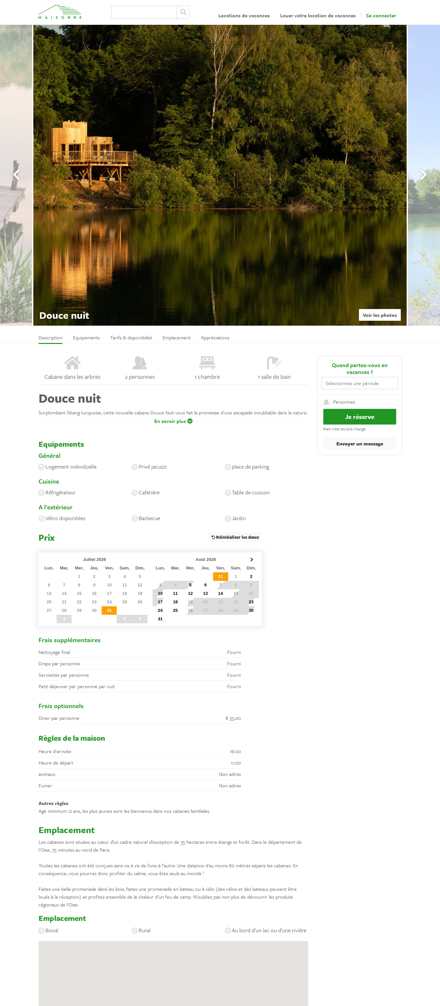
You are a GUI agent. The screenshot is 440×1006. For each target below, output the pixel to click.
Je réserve (359, 416)
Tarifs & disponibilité (131, 337)
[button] (173, 426)
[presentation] (16, 175)
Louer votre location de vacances (318, 15)
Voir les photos (380, 314)
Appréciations (215, 337)
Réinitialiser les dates (235, 537)
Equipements (86, 337)
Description (50, 337)
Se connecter (381, 15)
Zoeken (183, 12)
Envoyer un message (359, 443)
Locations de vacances (244, 15)
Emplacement (176, 337)
